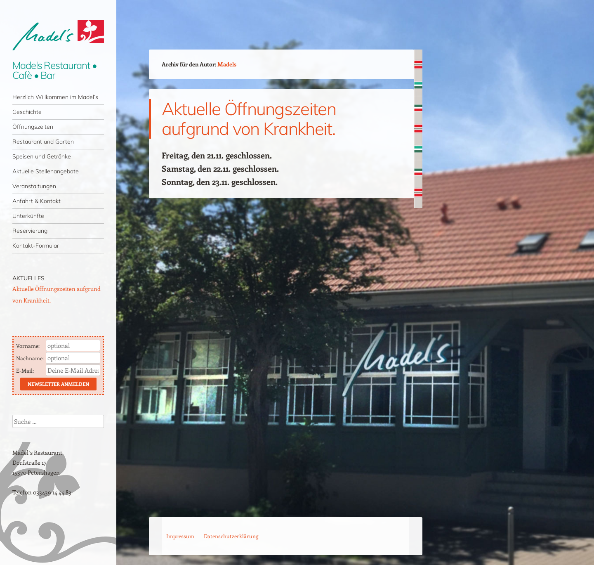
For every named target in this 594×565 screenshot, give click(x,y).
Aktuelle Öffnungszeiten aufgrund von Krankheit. (249, 118)
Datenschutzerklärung (231, 535)
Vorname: (28, 345)
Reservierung (29, 230)
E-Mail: (25, 370)
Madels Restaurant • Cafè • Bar (54, 70)
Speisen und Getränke (41, 156)
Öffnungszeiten (32, 126)
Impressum (180, 535)
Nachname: (30, 358)
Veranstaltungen (34, 186)
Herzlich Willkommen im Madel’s (55, 97)
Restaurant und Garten (43, 141)
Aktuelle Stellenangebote (45, 171)
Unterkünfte (28, 216)
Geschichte (27, 112)
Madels (226, 64)
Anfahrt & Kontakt (36, 201)
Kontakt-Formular (35, 245)
